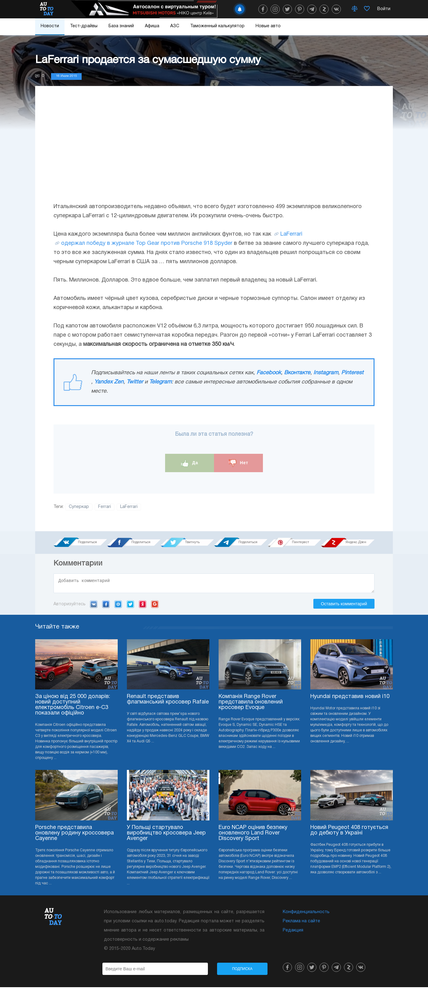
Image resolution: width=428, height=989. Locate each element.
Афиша (152, 26)
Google (155, 606)
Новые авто (268, 26)
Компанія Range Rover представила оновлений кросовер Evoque (251, 704)
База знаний (121, 26)
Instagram (325, 372)
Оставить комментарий (344, 605)
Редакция (293, 932)
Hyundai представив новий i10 (349, 698)
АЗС (174, 26)
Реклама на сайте (301, 923)
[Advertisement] (214, 150)
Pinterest (352, 372)
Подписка (242, 970)
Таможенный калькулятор (217, 26)
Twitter (135, 382)
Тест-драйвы (84, 26)
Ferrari (104, 507)
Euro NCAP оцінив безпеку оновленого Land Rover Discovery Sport (253, 835)
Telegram (160, 382)
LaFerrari (291, 234)
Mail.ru (118, 606)
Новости (50, 26)
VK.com (94, 606)
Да (189, 463)
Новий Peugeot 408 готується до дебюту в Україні (349, 832)
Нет (238, 463)
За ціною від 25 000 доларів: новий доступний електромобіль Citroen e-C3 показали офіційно (72, 707)
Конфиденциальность (306, 914)
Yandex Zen (109, 382)
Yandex (142, 606)
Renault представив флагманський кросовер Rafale (168, 701)
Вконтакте (297, 372)
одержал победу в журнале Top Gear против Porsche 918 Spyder (146, 243)
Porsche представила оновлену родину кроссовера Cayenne (74, 835)
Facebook (268, 372)
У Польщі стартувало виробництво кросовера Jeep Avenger (166, 835)
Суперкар (79, 507)
